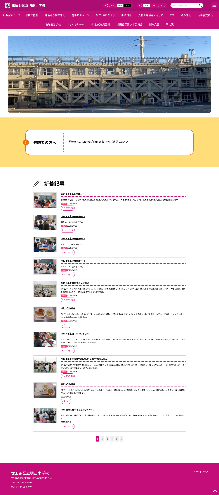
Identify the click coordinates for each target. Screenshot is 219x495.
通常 (112, 5)
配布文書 (154, 24)
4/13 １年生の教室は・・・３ (73, 238)
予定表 (170, 24)
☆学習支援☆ (205, 15)
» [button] (121, 438)
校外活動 (186, 15)
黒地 (127, 5)
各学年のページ (80, 15)
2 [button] (102, 438)
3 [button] (107, 438)
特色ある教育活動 (55, 15)
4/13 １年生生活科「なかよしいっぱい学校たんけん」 (84, 358)
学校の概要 (31, 15)
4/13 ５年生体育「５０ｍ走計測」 (75, 282)
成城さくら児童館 (100, 24)
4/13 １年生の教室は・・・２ (73, 216)
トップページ (13, 15)
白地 (120, 5)
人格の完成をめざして (150, 15)
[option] (109, 74)
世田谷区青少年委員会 (130, 24)
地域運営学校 (53, 24)
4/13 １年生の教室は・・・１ (73, 194)
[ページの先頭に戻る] (215, 491)
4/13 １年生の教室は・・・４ (73, 260)
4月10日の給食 (68, 384)
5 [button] (117, 438)
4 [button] (112, 438)
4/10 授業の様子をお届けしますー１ (77, 409)
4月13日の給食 (68, 308)
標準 (146, 5)
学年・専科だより (105, 15)
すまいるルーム (75, 24)
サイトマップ (201, 472)
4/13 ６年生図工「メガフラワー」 (75, 333)
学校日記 (126, 15)
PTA (172, 15)
